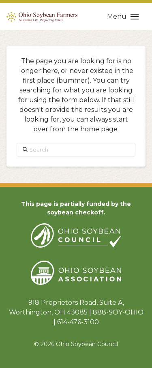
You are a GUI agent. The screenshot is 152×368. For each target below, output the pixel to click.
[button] (123, 16)
